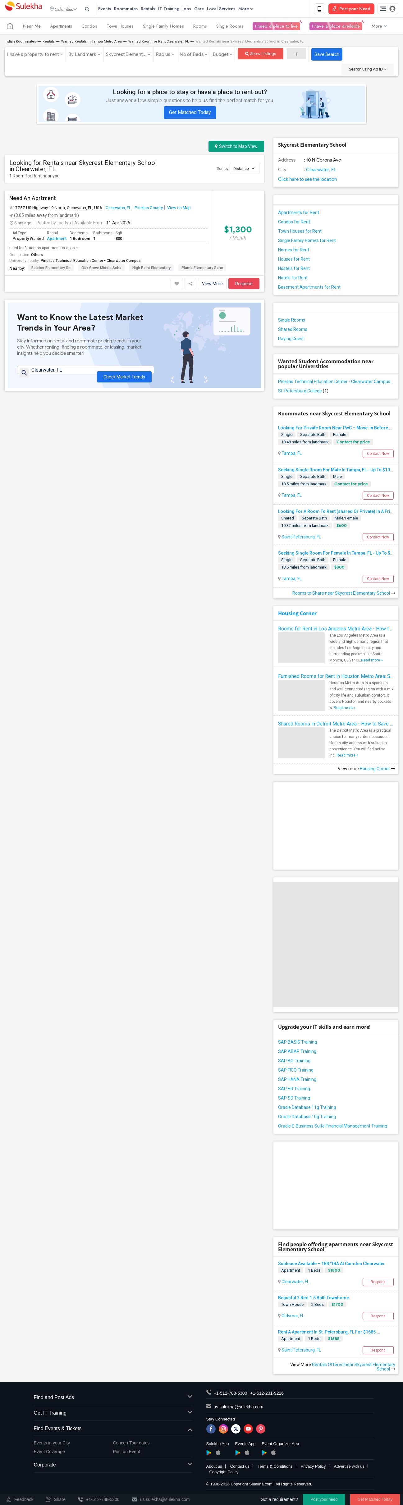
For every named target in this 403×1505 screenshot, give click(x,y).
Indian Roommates (20, 43)
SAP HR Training (294, 1089)
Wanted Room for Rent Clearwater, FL (158, 43)
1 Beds (314, 1271)
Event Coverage (49, 1452)
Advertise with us (349, 1468)
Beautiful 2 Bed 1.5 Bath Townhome (313, 1298)
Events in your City (52, 1443)
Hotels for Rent (293, 279)
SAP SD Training (294, 1099)
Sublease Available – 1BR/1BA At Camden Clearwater (331, 1264)
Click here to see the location (307, 180)
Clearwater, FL (118, 208)
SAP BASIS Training (297, 1043)
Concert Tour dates (131, 1443)
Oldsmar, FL (292, 1316)
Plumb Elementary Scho (202, 269)
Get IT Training (113, 1414)
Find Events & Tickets (113, 1429)
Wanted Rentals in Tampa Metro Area (91, 43)
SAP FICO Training (296, 1071)
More (256, 9)
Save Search (326, 55)
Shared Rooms (292, 330)
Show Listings (260, 54)
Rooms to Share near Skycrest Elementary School (343, 594)
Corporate (113, 1466)
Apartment (56, 239)
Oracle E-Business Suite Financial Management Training (332, 1127)
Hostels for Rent (294, 270)
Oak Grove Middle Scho (101, 269)
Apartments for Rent (298, 214)
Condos (89, 27)
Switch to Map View (236, 147)
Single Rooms (229, 27)
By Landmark (82, 55)
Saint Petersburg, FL (301, 537)
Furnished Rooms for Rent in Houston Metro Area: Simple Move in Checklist (336, 677)
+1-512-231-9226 (267, 1394)
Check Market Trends (124, 375)
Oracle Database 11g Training (307, 1108)
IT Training (179, 9)
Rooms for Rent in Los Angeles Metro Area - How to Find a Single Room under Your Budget (336, 630)
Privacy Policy (313, 1468)
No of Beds (192, 55)
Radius (163, 55)
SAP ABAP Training (297, 1052)
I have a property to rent (33, 55)
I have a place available (336, 27)
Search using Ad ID (367, 70)
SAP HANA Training (297, 1080)
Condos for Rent (294, 223)
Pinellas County (149, 208)
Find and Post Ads (113, 1399)
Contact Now (378, 455)
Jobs (197, 9)
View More (212, 284)
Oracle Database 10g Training (307, 1117)
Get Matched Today (190, 114)
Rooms (200, 27)
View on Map (178, 208)
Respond (244, 284)
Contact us (240, 1468)
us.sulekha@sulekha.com (238, 1408)
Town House (292, 1305)
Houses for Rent (294, 260)
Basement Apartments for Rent (309, 288)
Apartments (61, 27)
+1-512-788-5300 (230, 1394)
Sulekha (23, 9)
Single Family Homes (163, 27)
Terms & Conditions (275, 1468)
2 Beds (317, 1305)
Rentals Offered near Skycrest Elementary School (353, 1368)
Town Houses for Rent (300, 232)
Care (209, 9)
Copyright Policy (224, 1473)
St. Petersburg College (303, 392)
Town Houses (120, 27)
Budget (220, 55)
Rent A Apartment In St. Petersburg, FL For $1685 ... (329, 1333)
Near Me (32, 27)
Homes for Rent (293, 251)
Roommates (136, 9)
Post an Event (126, 1452)
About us (214, 1468)
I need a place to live (276, 27)
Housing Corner (297, 614)
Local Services (231, 9)
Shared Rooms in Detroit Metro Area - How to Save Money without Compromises (336, 725)
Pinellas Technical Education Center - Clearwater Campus (91, 262)
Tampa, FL (291, 454)
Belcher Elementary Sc (51, 269)
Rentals (158, 9)
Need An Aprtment (32, 199)
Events (114, 9)
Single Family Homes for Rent (307, 242)
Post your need (323, 1499)
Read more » (372, 661)
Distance (243, 169)
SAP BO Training (294, 1061)
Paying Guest (291, 340)
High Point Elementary (151, 269)
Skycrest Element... (126, 55)
